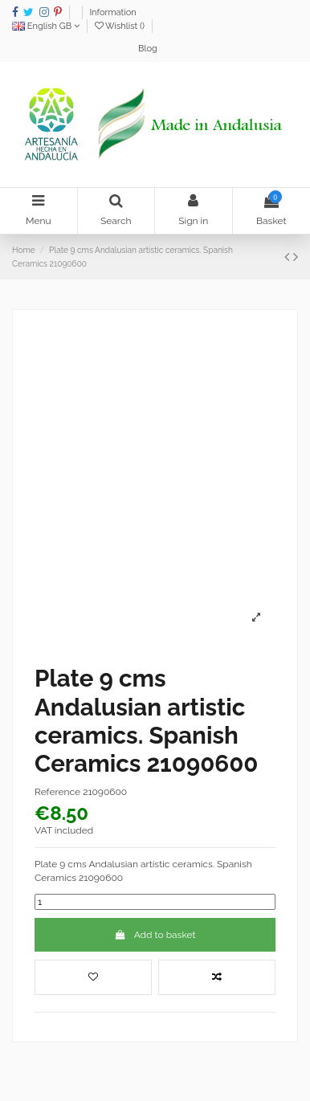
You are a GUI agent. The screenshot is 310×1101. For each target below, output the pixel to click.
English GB (46, 26)
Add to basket (155, 934)
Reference (57, 791)
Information (112, 12)
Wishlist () (121, 26)
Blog (147, 48)
